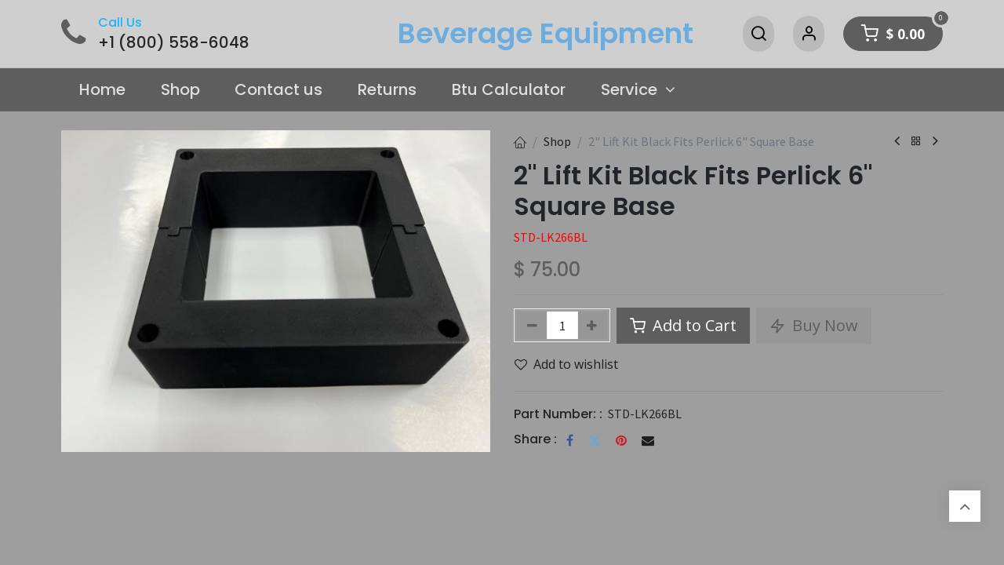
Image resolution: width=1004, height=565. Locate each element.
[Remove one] (532, 325)
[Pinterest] (621, 440)
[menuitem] (102, 90)
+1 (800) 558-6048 (173, 42)
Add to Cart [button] (683, 325)
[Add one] (592, 325)
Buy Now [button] (813, 325)
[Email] (648, 440)
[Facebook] (569, 440)
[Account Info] (808, 34)
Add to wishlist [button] (566, 364)
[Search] (758, 34)
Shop (557, 141)
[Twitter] (594, 440)
